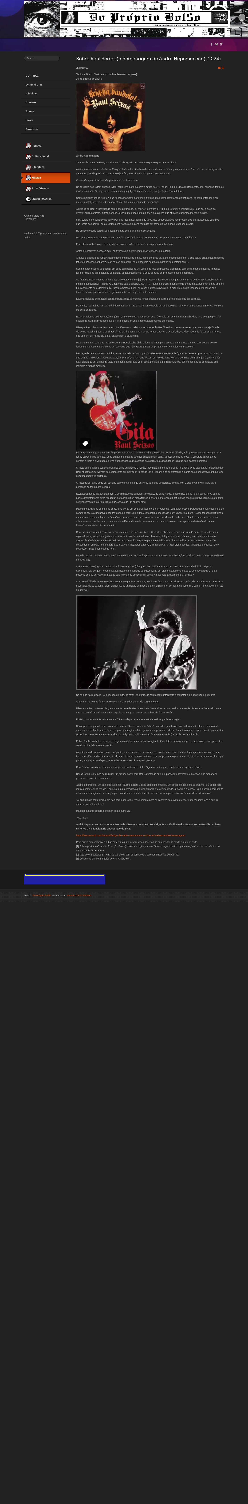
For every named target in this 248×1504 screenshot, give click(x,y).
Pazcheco (32, 129)
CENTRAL (32, 75)
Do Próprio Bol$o (42, 895)
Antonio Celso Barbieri (79, 895)
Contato (31, 102)
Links (29, 120)
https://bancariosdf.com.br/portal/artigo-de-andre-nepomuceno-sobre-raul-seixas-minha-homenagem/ (130, 835)
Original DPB (34, 84)
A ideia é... (32, 93)
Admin (30, 111)
